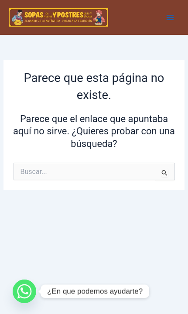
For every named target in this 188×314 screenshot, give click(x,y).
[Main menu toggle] (170, 17)
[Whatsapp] (24, 291)
